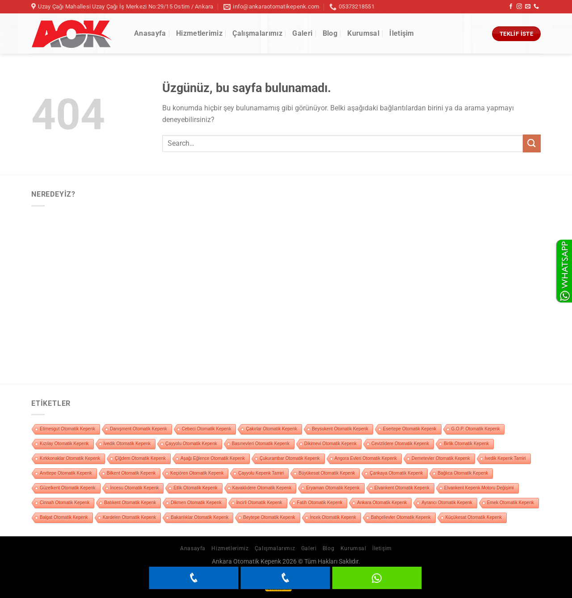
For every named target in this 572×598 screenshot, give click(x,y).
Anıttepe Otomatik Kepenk (66, 473)
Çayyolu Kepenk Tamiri (261, 473)
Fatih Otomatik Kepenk (320, 502)
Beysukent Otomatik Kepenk (340, 428)
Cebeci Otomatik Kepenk (206, 428)
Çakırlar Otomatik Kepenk (271, 428)
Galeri (302, 33)
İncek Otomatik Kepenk (333, 517)
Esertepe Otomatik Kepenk (410, 428)
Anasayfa (150, 33)
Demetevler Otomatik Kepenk (441, 458)
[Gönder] (532, 143)
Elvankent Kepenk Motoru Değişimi (479, 487)
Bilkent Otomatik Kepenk (131, 473)
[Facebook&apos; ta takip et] (510, 7)
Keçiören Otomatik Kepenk (196, 473)
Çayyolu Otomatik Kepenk (191, 443)
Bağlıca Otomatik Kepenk (462, 473)
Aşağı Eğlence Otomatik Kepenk (213, 458)
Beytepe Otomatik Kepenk (269, 517)
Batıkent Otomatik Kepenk (130, 502)
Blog (330, 33)
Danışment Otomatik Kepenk (138, 428)
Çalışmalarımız (257, 33)
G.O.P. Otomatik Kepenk (475, 428)
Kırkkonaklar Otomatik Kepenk (70, 458)
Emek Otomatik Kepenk (510, 502)
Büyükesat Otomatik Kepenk (327, 473)
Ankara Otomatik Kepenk (382, 502)
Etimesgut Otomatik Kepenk (67, 428)
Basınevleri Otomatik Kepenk (261, 443)
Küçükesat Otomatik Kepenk (474, 517)
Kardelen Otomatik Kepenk (129, 517)
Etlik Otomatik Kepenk (195, 487)
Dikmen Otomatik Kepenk (196, 502)
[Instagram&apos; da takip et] (519, 7)
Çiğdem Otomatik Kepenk (140, 458)
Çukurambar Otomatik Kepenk (290, 458)
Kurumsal (363, 33)
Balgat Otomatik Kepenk (64, 517)
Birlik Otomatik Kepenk (466, 443)
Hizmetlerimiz (199, 33)
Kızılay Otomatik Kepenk (64, 443)
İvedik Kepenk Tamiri (505, 458)
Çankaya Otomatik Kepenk (396, 473)
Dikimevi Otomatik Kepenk (330, 443)
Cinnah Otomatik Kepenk (64, 502)
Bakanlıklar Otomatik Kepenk (199, 517)
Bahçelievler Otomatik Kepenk (401, 517)
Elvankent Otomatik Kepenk (401, 487)
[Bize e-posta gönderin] (527, 7)
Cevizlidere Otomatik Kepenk (400, 443)
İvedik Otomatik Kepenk (127, 443)
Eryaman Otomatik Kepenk (333, 487)
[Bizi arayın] (536, 7)
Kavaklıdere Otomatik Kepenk (261, 487)
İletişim (401, 33)
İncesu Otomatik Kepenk (134, 487)
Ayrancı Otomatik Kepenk (446, 502)
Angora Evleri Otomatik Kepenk (366, 458)
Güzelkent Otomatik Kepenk (68, 487)
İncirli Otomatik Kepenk (259, 502)
